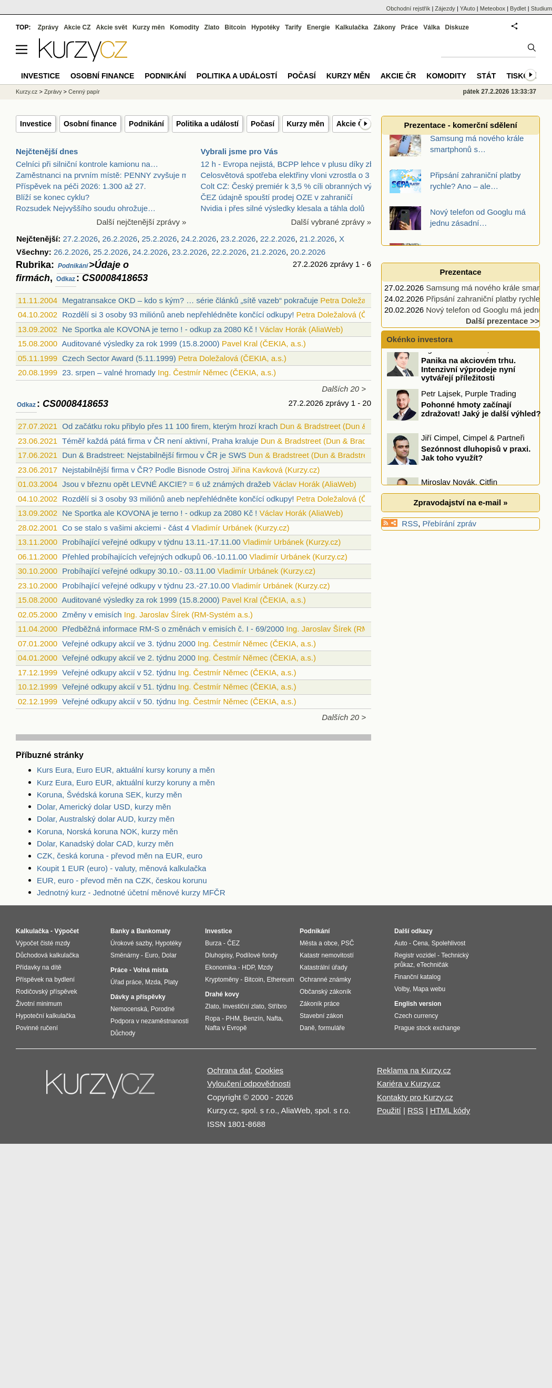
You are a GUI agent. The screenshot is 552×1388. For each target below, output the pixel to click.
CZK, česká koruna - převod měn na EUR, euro (119, 855)
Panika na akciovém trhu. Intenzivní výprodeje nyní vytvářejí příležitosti (468, 377)
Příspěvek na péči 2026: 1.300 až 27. (81, 186)
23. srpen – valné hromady (109, 372)
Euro (151, 955)
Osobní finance (90, 123)
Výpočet (66, 931)
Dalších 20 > (344, 388)
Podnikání (146, 123)
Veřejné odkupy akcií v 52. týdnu (119, 672)
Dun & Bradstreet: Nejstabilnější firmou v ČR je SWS (154, 455)
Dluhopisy (218, 955)
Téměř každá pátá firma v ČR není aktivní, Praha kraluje (160, 440)
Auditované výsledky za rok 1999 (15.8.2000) (140, 343)
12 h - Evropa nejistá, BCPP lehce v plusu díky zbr (289, 163)
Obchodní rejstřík (408, 8)
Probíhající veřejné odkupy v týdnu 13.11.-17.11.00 (151, 541)
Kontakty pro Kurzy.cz (415, 1097)
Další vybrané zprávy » (331, 221)
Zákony (384, 27)
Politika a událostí (207, 123)
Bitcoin (235, 27)
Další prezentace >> (502, 320)
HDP (248, 967)
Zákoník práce (320, 1003)
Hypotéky (265, 27)
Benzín (253, 1018)
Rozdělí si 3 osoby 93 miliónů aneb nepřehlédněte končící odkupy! (178, 314)
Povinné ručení (37, 1028)
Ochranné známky (325, 979)
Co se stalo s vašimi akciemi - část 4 (125, 527)
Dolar (169, 955)
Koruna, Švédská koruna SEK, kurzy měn (109, 794)
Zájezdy (445, 8)
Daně (307, 1028)
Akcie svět (111, 27)
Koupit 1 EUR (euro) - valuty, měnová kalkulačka (121, 868)
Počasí (262, 123)
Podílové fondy (256, 955)
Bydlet (518, 8)
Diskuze (457, 27)
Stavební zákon (321, 1016)
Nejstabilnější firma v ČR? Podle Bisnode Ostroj (145, 469)
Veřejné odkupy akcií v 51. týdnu (119, 686)
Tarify (293, 27)
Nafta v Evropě (226, 1028)
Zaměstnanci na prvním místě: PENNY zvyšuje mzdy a (111, 175)
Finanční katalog (417, 977)
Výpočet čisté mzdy (43, 943)
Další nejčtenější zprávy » (142, 221)
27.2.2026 (80, 238)
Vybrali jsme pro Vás (239, 151)
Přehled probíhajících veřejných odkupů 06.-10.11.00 (154, 556)
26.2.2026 (119, 238)
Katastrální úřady (323, 967)
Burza (213, 943)
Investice (36, 123)
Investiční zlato (243, 1006)
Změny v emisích (91, 614)
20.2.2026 (307, 251)
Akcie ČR (352, 123)
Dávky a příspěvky (138, 997)
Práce (409, 27)
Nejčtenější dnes (47, 151)
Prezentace (460, 271)
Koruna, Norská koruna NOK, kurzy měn (107, 831)
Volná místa (150, 970)
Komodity (184, 27)
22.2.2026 (277, 238)
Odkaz (65, 279)
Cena (420, 943)
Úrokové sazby (130, 943)
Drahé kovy (222, 994)
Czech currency (416, 1016)
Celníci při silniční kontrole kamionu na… (87, 163)
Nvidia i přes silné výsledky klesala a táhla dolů (283, 208)
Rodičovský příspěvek (46, 991)
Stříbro (277, 1006)
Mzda (152, 982)
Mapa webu (429, 989)
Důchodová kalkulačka (47, 955)
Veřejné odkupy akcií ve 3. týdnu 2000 (129, 643)
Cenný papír (84, 91)
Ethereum (280, 979)
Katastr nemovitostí (327, 955)
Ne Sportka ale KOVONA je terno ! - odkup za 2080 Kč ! (159, 329)
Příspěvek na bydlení (45, 979)
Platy (171, 982)
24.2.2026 (199, 238)
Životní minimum (39, 1003)
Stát (486, 76)
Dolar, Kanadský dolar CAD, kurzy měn (105, 843)
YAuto (467, 8)
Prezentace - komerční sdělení (460, 125)
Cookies (269, 1070)
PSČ (347, 943)
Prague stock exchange (427, 1028)
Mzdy (265, 967)
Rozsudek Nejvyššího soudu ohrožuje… (86, 208)
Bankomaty (153, 931)
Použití (389, 1110)
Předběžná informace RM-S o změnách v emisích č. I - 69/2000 (173, 628)
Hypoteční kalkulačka (45, 1016)
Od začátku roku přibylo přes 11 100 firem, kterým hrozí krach (170, 426)
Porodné (163, 1009)
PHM (233, 1018)
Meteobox (492, 8)
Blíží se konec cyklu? (52, 197)
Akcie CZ (77, 27)
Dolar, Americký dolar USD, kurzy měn (104, 806)
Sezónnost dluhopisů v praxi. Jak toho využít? (475, 462)
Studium (541, 8)
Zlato (212, 27)
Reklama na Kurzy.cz (414, 1070)
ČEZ (233, 943)
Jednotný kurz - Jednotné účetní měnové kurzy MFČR (131, 892)
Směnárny (124, 955)
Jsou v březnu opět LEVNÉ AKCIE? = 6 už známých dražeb (166, 484)
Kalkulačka (352, 27)
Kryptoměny (222, 979)
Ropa (212, 1018)
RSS (410, 523)
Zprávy (48, 27)
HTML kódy (450, 1110)
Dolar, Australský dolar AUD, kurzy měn (106, 818)
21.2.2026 (317, 238)
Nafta (274, 1018)
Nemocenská (128, 1009)
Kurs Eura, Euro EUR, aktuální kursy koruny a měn (125, 769)
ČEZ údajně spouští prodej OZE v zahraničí (277, 197)
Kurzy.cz (26, 91)
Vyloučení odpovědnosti (249, 1083)
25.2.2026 (159, 238)
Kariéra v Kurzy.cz (409, 1083)
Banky (119, 931)
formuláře (331, 1028)
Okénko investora (418, 339)
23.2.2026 (238, 238)
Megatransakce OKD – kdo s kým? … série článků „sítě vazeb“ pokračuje (190, 300)
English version (417, 1003)
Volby (401, 989)
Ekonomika (220, 967)
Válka (431, 27)
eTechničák (432, 964)
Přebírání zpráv (450, 523)
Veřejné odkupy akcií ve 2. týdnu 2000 (129, 657)
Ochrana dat (229, 1070)
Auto (400, 943)
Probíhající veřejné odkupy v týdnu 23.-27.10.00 (146, 585)
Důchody (122, 1033)
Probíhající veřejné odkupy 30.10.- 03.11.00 (138, 570)
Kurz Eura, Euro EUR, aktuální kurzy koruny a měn (125, 782)
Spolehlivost (449, 943)
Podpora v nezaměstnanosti (149, 1021)
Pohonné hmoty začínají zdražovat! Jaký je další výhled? (481, 417)
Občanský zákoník (325, 991)
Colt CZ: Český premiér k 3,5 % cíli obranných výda (291, 186)
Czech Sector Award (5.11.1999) (119, 358)
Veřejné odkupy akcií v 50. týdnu (119, 701)
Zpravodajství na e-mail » (460, 502)
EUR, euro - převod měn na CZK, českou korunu (122, 880)
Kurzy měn (305, 123)
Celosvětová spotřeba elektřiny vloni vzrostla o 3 (285, 175)
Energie (318, 27)
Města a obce (319, 943)
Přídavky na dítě (39, 967)
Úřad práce (125, 982)
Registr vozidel (415, 955)
